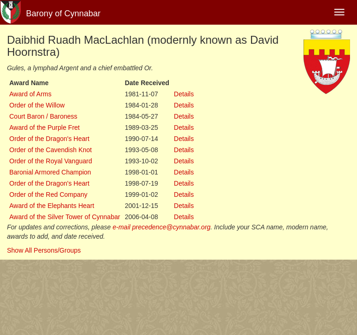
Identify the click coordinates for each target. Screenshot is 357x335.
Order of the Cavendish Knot (50, 150)
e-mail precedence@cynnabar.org (161, 227)
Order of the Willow (37, 105)
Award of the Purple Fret (44, 127)
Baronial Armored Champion (50, 172)
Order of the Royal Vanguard (50, 161)
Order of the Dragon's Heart (49, 138)
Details (184, 94)
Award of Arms (30, 94)
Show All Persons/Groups (44, 250)
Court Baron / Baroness (43, 116)
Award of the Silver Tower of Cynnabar (64, 217)
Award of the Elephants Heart (51, 205)
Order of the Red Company (48, 194)
